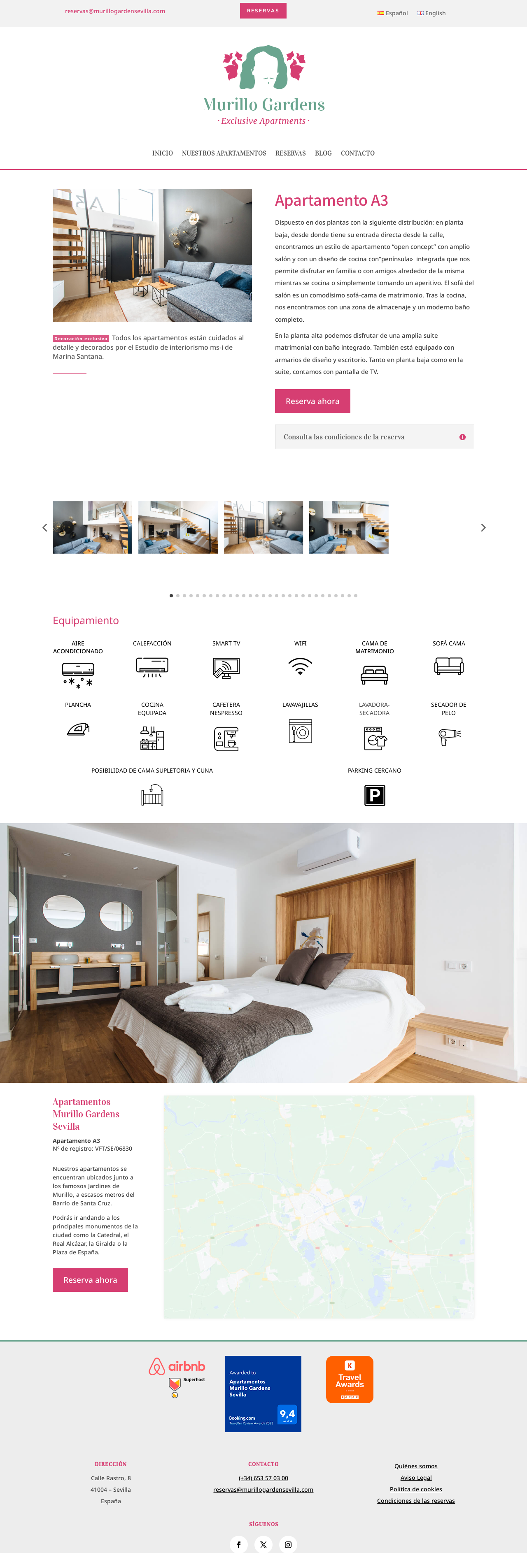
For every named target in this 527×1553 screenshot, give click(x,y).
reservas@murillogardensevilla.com (115, 11)
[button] (44, 527)
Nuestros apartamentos (224, 153)
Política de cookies (416, 1471)
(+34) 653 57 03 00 (263, 1461)
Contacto (358, 153)
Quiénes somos (416, 1448)
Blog (323, 153)
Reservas (263, 11)
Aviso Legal (416, 1460)
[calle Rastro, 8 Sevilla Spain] (319, 1198)
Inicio (162, 153)
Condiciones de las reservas (416, 1483)
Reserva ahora (313, 402)
